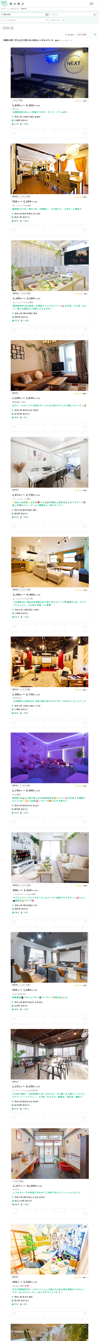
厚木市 (48, 1279)
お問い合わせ (82, 1319)
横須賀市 (61, 1274)
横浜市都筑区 (22, 1269)
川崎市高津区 (72, 1269)
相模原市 (22, 1260)
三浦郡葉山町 (65, 1279)
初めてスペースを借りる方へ (15, 1294)
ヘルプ (72, 1319)
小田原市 (7, 1279)
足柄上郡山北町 (79, 1279)
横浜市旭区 (76, 1265)
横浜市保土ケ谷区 (11, 1265)
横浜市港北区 (39, 1265)
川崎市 (14, 1260)
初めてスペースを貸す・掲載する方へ (19, 1307)
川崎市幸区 (47, 1269)
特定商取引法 (40, 1319)
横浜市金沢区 (26, 1265)
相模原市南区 (50, 1274)
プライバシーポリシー (13, 1319)
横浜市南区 (82, 1260)
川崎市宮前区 (9, 1274)
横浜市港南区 (64, 1265)
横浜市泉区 (87, 1265)
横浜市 (7, 1260)
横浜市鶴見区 (33, 1260)
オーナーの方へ (44, 1307)
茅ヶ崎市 (17, 1279)
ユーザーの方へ (36, 1294)
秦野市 (40, 1279)
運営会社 (52, 1319)
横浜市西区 (60, 1260)
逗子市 (25, 1279)
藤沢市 (84, 1274)
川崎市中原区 (59, 1269)
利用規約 (28, 1319)
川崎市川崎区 (35, 1269)
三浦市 (33, 1279)
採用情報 (62, 1319)
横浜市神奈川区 (47, 1260)
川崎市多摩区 (85, 1269)
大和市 (55, 1279)
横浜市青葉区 (9, 1269)
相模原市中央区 (36, 1274)
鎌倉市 (77, 1274)
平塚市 (69, 1274)
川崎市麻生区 (22, 1274)
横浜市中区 (71, 1260)
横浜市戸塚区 (51, 1265)
